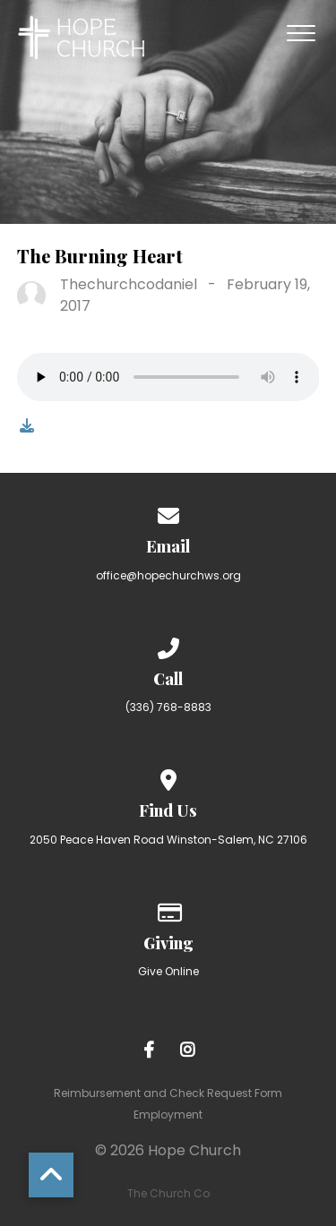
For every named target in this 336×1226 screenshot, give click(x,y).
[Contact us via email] (168, 512)
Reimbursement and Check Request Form (168, 1093)
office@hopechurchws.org (168, 575)
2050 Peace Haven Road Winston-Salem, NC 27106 (168, 839)
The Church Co (168, 1193)
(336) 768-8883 (168, 707)
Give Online (168, 971)
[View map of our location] (168, 776)
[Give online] (168, 909)
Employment (168, 1114)
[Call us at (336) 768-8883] (168, 645)
